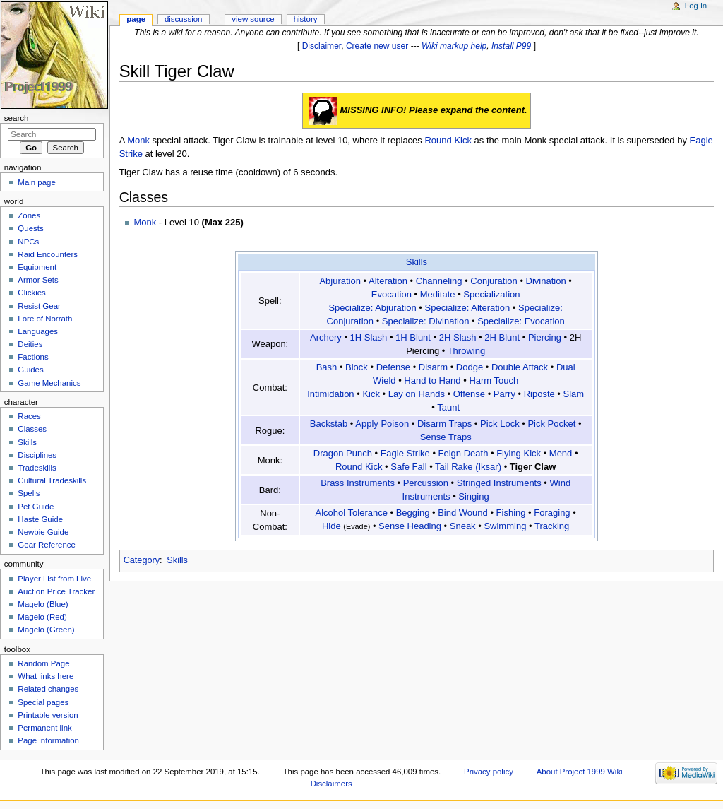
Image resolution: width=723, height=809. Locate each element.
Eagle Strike (405, 453)
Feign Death (463, 453)
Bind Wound (463, 512)
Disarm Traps (444, 423)
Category (142, 560)
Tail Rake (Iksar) (468, 466)
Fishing (511, 512)
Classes (32, 429)
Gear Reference (47, 545)
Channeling (439, 281)
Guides (30, 369)
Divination (546, 281)
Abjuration (340, 281)
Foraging (552, 512)
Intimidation (330, 394)
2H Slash (458, 337)
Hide (331, 526)
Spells (29, 493)
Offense (469, 394)
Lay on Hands (416, 394)
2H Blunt (502, 337)
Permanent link (44, 728)
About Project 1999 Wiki (580, 771)
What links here (45, 676)
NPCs (28, 241)
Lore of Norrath (45, 318)
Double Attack (519, 367)
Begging (413, 512)
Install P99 (511, 46)
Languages (38, 331)
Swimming (505, 526)
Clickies (31, 292)
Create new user (377, 46)
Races (29, 416)
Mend (561, 453)
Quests (30, 228)
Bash (326, 367)
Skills (416, 261)
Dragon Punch (342, 453)
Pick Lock (500, 423)
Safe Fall (408, 466)
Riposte (539, 394)
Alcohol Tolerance (352, 512)
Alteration (388, 281)
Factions (33, 357)
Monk (138, 140)
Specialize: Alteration (467, 307)
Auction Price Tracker (56, 591)
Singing (473, 496)
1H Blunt (413, 337)
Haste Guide (40, 519)
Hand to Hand (432, 380)
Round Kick (447, 140)
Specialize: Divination (426, 321)
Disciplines (37, 455)
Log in (696, 5)
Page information (48, 740)
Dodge (469, 367)
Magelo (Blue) (43, 604)
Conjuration (494, 281)
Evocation (391, 294)
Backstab (328, 423)
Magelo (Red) (42, 617)
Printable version (48, 715)
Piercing (544, 337)
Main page (37, 182)
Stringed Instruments (499, 483)
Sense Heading (409, 526)
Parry (504, 394)
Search (16, 118)
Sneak (463, 526)
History (306, 19)
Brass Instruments (358, 483)
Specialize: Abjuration (372, 307)
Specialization (491, 294)
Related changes (48, 689)
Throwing (466, 351)
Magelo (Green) (46, 629)
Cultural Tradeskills (52, 480)
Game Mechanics (49, 383)
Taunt (448, 407)
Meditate (437, 294)
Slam (574, 394)
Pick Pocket (551, 423)
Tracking (551, 526)
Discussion (183, 19)
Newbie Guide (43, 532)
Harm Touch (493, 380)
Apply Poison (382, 423)
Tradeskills (37, 467)
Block (356, 367)
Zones (29, 215)
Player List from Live (54, 578)
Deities (30, 344)
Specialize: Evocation (521, 321)
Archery (326, 337)
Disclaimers (331, 783)
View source (253, 19)
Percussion (425, 483)
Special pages (43, 702)
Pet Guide (36, 506)
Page (135, 19)
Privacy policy (488, 771)
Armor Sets (38, 280)
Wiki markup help (454, 46)
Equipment (37, 267)
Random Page (43, 663)
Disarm (433, 367)
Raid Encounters (48, 254)
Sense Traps (446, 437)
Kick (371, 394)
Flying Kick (518, 453)
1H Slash (369, 337)
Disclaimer (322, 46)
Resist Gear (39, 306)
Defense (393, 367)
